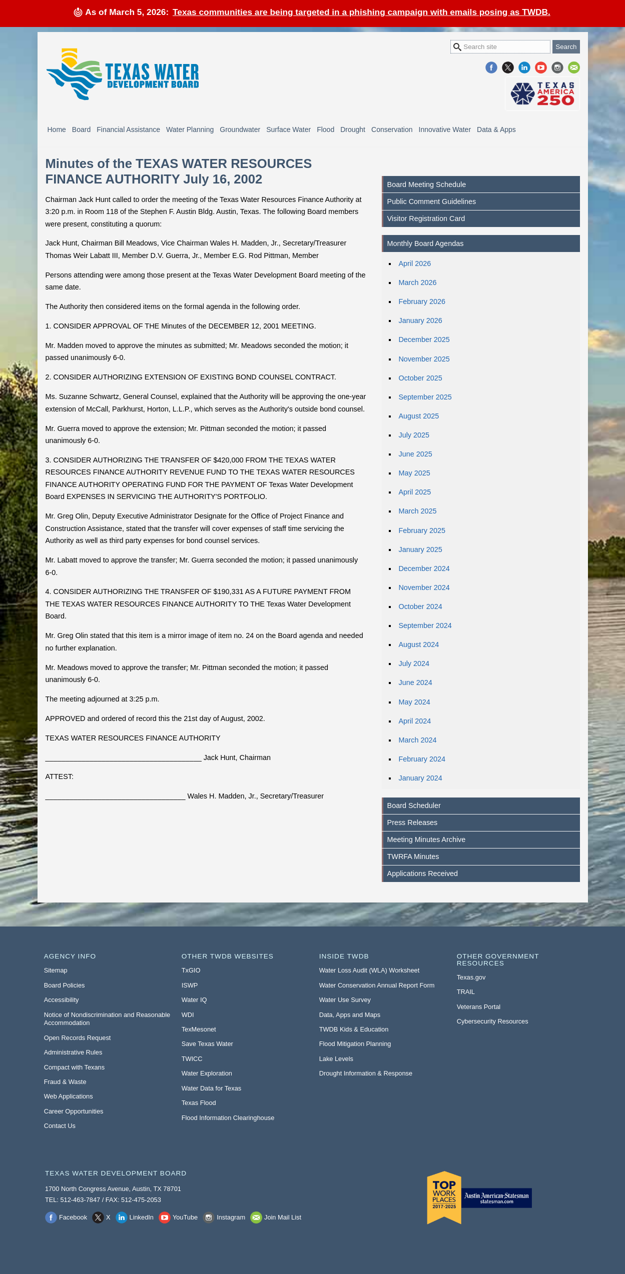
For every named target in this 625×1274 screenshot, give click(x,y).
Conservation (392, 130)
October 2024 (420, 606)
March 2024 (417, 740)
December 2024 (423, 568)
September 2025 (424, 397)
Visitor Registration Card (426, 218)
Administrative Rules (73, 1052)
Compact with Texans (74, 1067)
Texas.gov (471, 977)
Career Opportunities (74, 1111)
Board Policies (64, 985)
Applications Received (422, 874)
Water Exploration (207, 1073)
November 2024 (423, 588)
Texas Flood (199, 1102)
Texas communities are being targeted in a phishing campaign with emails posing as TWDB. (361, 12)
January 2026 (420, 320)
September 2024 (424, 626)
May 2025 (414, 473)
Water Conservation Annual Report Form (377, 985)
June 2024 (415, 682)
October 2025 (420, 378)
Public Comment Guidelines (431, 202)
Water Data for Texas (211, 1088)
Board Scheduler (414, 806)
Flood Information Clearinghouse (228, 1118)
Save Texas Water (207, 1044)
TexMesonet (199, 1029)
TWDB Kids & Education (354, 1029)
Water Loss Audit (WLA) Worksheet (369, 970)
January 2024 (420, 778)
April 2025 (414, 492)
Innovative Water (445, 130)
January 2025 (420, 550)
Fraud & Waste (65, 1082)
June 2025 (415, 454)
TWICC (192, 1058)
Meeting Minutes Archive (426, 840)
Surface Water (288, 130)
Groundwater (240, 130)
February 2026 (421, 302)
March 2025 (417, 511)
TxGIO (191, 970)
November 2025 (423, 359)
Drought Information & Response (365, 1073)
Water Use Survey (345, 1000)
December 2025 (423, 340)
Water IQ (194, 1000)
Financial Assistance (128, 130)
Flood (325, 130)
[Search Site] (500, 47)
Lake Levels (336, 1058)
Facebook (491, 68)
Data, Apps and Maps (349, 1014)
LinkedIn (524, 68)
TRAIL (466, 992)
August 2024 (418, 644)
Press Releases (412, 822)
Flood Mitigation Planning (355, 1044)
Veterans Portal (479, 1006)
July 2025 (413, 435)
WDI (188, 1014)
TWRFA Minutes (413, 856)
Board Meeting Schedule (426, 184)
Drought (352, 130)
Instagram (557, 68)
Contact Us (60, 1126)
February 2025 (421, 530)
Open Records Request (77, 1038)
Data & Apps (496, 130)
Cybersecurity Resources (492, 1021)
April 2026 (414, 264)
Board (81, 130)
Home (57, 130)
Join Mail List (574, 68)
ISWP (190, 985)
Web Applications (68, 1096)
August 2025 (418, 416)
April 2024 (414, 721)
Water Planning (190, 130)
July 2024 (413, 664)
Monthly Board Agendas (425, 244)
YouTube (541, 68)
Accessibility (61, 1000)
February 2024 (421, 759)
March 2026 (417, 282)
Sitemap (56, 970)
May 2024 (414, 702)
